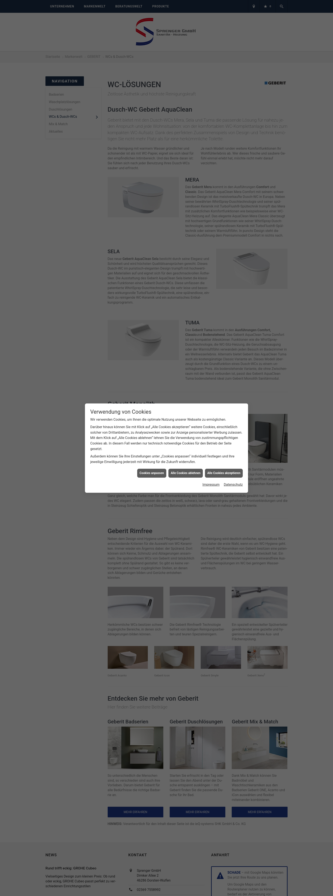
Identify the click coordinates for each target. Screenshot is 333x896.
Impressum (211, 485)
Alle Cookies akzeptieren (223, 473)
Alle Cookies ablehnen (185, 473)
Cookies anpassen (152, 473)
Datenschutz (233, 485)
